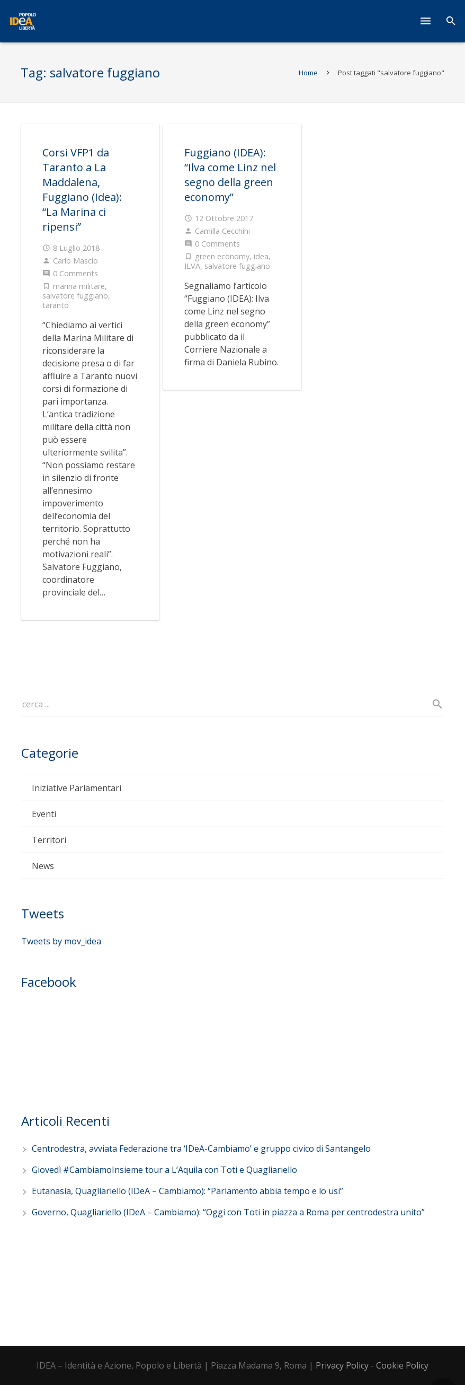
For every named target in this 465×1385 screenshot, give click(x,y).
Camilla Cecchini (222, 231)
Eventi (44, 814)
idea (261, 256)
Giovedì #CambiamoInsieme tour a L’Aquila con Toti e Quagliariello (164, 1170)
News (43, 866)
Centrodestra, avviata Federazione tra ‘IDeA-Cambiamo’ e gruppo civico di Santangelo (201, 1148)
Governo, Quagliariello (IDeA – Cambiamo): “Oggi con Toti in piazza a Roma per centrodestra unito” (228, 1212)
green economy (222, 256)
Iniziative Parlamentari (76, 788)
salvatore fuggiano (75, 296)
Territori (49, 840)
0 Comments (75, 273)
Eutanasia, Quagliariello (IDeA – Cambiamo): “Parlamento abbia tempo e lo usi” (187, 1191)
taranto (55, 305)
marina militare (79, 286)
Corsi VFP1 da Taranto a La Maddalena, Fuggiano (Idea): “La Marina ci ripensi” (82, 189)
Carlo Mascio (75, 261)
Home (307, 72)
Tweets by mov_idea (61, 941)
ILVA (192, 266)
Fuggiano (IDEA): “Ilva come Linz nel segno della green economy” (230, 174)
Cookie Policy (402, 1365)
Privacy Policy (342, 1365)
